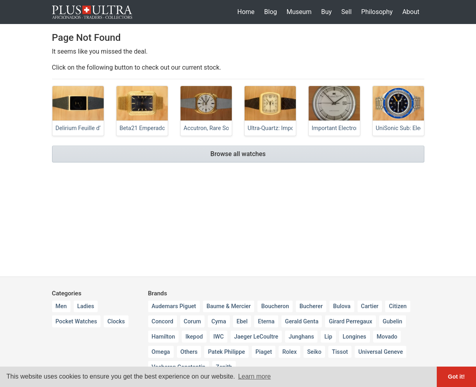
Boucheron (275, 306)
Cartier (370, 306)
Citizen (397, 306)
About (411, 12)
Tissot (340, 352)
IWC (218, 336)
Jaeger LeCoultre (256, 336)
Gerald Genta (302, 321)
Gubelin (392, 321)
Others (189, 352)
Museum (299, 12)
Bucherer (311, 306)
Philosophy (377, 12)
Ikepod (194, 336)
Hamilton (163, 336)
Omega (161, 352)
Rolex (289, 352)
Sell (346, 12)
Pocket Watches (76, 321)
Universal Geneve (380, 352)
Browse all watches (238, 154)
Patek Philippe (226, 352)
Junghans (301, 336)
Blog (270, 12)
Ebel (242, 321)
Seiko (314, 352)
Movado (387, 336)
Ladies (85, 306)
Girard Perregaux (350, 321)
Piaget (263, 352)
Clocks (116, 321)
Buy (326, 12)
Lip (328, 336)
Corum (192, 321)
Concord (162, 321)
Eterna (266, 321)
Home (246, 12)
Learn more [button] (254, 376)
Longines (354, 336)
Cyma (218, 321)
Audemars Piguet (174, 306)
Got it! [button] (456, 376)
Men (61, 306)
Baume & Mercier (229, 306)
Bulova (342, 306)
